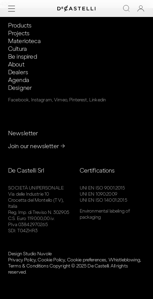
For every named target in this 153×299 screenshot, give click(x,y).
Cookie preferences (87, 260)
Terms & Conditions (28, 266)
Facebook (18, 100)
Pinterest (78, 100)
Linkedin (97, 100)
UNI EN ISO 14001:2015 (103, 200)
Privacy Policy (22, 260)
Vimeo (60, 100)
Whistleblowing (124, 260)
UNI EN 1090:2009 (98, 194)
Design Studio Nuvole (30, 254)
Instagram (41, 100)
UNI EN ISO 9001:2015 (102, 188)
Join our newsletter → (36, 146)
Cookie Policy (51, 260)
